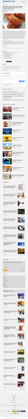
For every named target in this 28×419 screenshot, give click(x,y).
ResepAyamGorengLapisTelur (15, 66)
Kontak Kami (14, 406)
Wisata (13, 176)
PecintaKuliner (5, 69)
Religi (13, 146)
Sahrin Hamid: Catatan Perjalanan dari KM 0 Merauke (10, 320)
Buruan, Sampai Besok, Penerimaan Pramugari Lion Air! (18, 108)
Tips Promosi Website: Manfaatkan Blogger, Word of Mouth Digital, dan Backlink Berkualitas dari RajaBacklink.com (9, 243)
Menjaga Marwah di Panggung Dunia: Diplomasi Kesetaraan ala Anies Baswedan (10, 296)
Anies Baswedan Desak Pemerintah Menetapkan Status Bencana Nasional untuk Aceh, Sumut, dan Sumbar (9, 219)
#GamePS (4, 278)
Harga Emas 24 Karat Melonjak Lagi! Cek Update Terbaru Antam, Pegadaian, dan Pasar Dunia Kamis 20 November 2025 (10, 251)
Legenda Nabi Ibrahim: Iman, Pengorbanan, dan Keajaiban (17, 145)
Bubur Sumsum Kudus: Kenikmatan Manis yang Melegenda (12, 94)
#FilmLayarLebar (6, 286)
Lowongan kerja (14, 109)
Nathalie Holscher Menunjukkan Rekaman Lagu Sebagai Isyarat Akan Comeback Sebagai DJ (18, 153)
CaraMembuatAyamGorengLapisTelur (8, 68)
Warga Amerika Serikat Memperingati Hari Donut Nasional (18, 168)
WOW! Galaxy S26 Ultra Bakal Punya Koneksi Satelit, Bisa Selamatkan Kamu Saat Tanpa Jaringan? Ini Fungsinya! (10, 228)
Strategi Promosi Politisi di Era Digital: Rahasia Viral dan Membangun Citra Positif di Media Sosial (10, 344)
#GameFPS (5, 284)
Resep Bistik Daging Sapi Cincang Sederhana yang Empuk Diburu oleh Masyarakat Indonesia (14, 96)
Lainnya (24, 182)
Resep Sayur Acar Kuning (7, 98)
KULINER (5, 4)
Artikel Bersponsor (9, 405)
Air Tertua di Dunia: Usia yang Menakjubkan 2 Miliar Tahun (17, 160)
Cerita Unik (14, 139)
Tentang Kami (4, 405)
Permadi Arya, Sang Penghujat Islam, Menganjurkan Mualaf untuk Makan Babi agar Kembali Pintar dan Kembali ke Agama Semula (10, 327)
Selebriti (13, 154)
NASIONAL (13, 124)
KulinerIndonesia (17, 68)
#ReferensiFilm (5, 280)
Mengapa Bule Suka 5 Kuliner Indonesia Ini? (10, 91)
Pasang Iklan (15, 405)
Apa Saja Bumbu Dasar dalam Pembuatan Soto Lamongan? (13, 48)
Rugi (5, 264)
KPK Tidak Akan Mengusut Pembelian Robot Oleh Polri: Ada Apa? (10, 368)
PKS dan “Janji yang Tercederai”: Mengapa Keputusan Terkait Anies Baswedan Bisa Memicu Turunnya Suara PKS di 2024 (10, 335)
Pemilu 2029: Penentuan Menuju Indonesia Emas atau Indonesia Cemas (10, 384)
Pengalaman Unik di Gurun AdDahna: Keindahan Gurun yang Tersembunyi (18, 175)
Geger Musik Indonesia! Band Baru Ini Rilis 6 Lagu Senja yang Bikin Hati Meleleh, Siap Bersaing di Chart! (9, 187)
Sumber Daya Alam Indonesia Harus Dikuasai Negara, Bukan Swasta (10, 352)
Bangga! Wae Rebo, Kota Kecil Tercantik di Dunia (17, 130)
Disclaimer (18, 405)
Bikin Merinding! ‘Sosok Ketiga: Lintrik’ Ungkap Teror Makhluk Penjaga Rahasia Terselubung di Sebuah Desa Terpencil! (10, 211)
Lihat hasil (23, 270)
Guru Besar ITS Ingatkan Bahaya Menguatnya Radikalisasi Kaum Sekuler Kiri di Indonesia (17, 123)
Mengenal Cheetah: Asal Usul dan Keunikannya (18, 138)
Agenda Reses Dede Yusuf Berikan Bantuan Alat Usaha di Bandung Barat (18, 115)
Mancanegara (14, 169)
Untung (5, 267)
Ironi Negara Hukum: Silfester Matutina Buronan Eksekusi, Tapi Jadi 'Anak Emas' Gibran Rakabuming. (10, 312)
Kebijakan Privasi (23, 405)
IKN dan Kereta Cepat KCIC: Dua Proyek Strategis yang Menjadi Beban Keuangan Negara (10, 360)
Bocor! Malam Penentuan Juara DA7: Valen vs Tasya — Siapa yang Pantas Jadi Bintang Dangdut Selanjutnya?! (10, 195)
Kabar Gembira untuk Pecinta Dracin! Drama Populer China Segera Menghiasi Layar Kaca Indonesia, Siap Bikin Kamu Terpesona (10, 236)
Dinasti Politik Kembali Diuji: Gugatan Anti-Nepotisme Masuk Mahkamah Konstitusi (10, 304)
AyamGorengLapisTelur (6, 66)
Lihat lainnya (22, 389)
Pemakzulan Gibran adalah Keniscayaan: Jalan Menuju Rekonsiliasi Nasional (10, 376)
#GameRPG (5, 282)
